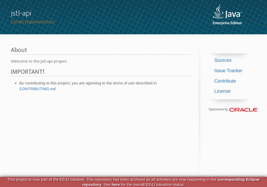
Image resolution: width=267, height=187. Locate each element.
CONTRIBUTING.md (37, 88)
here (116, 184)
